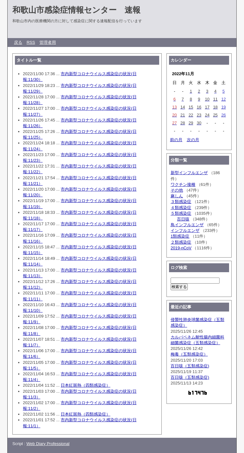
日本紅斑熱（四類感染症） (85, 385)
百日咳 (183, 219)
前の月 (176, 139)
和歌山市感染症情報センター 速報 (76, 9)
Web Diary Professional (48, 443)
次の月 (193, 139)
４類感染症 (181, 207)
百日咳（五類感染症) (190, 366)
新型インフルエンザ (189, 172)
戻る (18, 42)
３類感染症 (181, 201)
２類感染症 (181, 242)
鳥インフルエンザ (187, 224)
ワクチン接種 (183, 184)
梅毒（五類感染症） (189, 354)
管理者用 (47, 42)
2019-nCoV (181, 248)
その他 (177, 190)
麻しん (177, 196)
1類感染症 (180, 236)
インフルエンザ (185, 230)
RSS (31, 42)
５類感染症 (181, 213)
